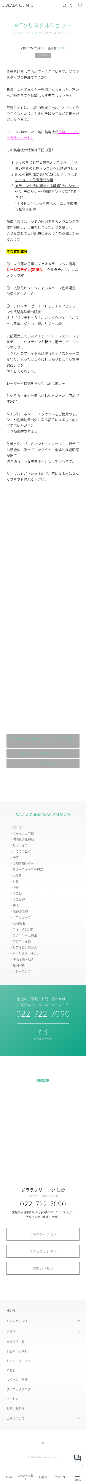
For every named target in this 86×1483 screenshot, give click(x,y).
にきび (17, 893)
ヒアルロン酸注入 (25, 947)
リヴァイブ (20, 845)
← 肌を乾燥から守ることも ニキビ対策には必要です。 (43, 740)
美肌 (16, 905)
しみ (16, 881)
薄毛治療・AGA (23, 959)
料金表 (43, 1477)
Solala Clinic (17, 5)
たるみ (17, 875)
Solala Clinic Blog (43, 763)
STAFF (62, 48)
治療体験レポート (25, 863)
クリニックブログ (18, 1389)
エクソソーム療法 (25, 935)
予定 (16, 857)
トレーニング (22, 971)
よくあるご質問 (17, 1379)
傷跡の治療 (20, 911)
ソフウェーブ (22, 917)
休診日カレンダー (43, 1251)
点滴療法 (19, 923)
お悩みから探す (25, 1477)
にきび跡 (19, 899)
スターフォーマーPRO (28, 869)
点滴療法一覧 (15, 1341)
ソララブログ (33, 33)
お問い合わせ (43, 1268)
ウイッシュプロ (23, 833)
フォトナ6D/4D (23, 929)
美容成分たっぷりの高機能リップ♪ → (43, 753)
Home (9, 1477)
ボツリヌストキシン (26, 953)
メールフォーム (43, 1034)
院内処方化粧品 (23, 839)
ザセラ (17, 827)
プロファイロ (22, 941)
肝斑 (16, 887)
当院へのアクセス (43, 1234)
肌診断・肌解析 (17, 1351)
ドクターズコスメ (18, 1360)
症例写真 (19, 965)
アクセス (60, 1477)
